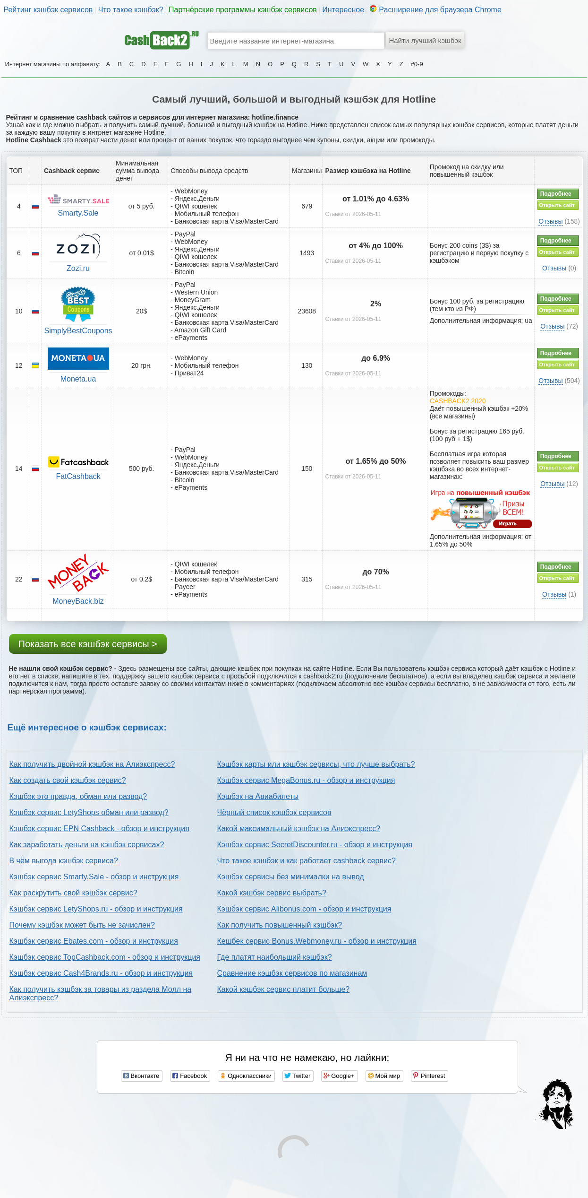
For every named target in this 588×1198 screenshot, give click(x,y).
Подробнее (555, 194)
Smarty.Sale (78, 213)
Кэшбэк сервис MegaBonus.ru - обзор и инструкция (306, 780)
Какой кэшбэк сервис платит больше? (283, 989)
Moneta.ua (78, 379)
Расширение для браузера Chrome (440, 10)
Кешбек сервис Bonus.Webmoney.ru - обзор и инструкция (317, 941)
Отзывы (550, 221)
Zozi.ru (78, 268)
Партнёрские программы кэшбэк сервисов (243, 10)
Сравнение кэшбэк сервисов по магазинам (292, 973)
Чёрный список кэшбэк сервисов (274, 812)
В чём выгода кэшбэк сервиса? (63, 861)
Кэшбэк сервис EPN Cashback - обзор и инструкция (99, 829)
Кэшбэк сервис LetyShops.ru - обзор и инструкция (96, 909)
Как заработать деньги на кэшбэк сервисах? (86, 845)
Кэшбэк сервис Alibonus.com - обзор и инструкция (304, 909)
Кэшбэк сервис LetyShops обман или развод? (89, 812)
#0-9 (417, 64)
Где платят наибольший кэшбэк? (274, 957)
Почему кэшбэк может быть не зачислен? (82, 925)
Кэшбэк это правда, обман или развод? (78, 796)
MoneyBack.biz (78, 601)
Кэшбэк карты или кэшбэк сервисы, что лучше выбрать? (316, 764)
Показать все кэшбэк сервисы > (87, 644)
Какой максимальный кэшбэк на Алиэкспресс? (299, 829)
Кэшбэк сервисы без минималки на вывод (290, 877)
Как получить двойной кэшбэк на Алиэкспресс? (92, 764)
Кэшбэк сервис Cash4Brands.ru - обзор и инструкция (101, 973)
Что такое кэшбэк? (130, 10)
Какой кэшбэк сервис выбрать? (271, 893)
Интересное (343, 10)
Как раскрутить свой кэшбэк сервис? (73, 893)
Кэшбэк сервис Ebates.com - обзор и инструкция (93, 941)
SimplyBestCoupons (78, 331)
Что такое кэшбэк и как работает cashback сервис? (306, 861)
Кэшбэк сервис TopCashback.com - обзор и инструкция (105, 957)
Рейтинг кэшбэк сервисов (48, 10)
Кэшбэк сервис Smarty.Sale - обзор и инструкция (94, 877)
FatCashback (78, 476)
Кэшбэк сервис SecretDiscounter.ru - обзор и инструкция (314, 845)
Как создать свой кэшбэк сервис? (67, 780)
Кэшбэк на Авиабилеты (258, 796)
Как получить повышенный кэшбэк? (279, 925)
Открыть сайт (557, 205)
